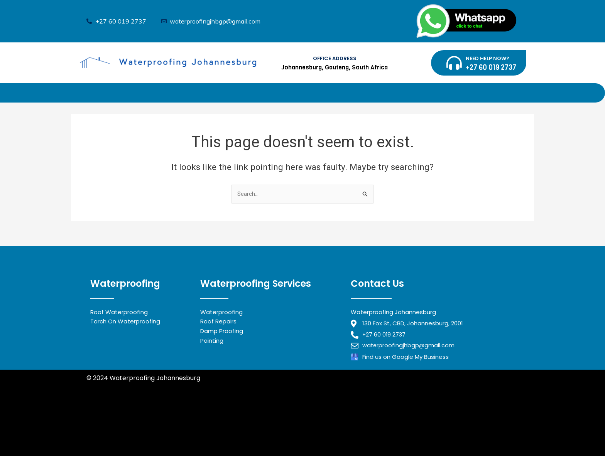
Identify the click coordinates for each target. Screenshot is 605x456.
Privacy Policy (107, 387)
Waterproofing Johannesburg (131, 426)
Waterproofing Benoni (120, 417)
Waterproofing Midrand (122, 407)
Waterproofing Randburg (197, 407)
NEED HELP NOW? (487, 58)
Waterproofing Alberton (123, 436)
